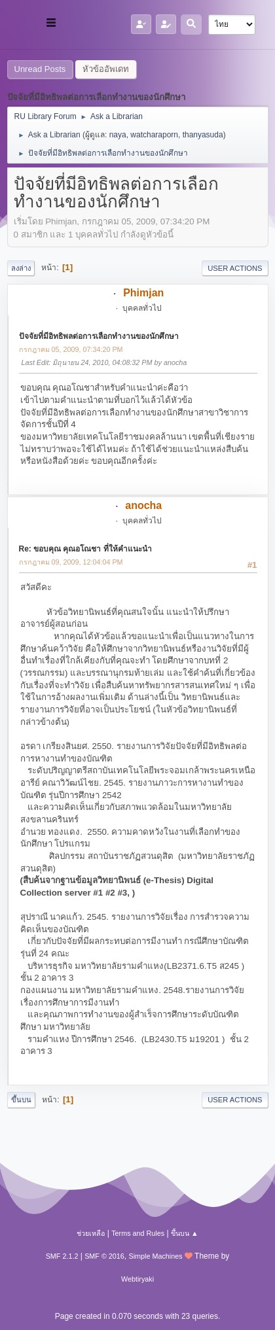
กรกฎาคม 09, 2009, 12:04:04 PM (71, 562)
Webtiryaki (137, 1279)
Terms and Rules (137, 1233)
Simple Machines (156, 1256)
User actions (235, 268)
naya (117, 134)
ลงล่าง (21, 268)
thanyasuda (203, 134)
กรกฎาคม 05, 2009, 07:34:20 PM (71, 349)
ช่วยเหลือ (91, 1233)
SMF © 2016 (104, 1256)
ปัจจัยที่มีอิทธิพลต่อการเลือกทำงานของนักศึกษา (99, 336)
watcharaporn (154, 134)
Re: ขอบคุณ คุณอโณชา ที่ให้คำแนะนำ (85, 548)
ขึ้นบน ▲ (184, 1233)
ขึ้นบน (21, 1100)
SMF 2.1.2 (62, 1256)
